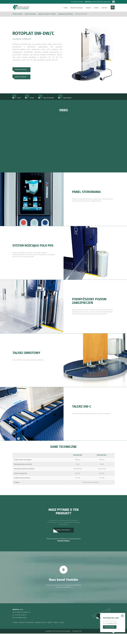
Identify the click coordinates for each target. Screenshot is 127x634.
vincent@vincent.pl (21, 618)
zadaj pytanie (64, 98)
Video (16, 98)
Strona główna (17, 14)
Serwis (96, 8)
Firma (66, 8)
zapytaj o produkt (20, 77)
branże (50, 623)
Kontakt (104, 8)
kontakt (61, 623)
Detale (29, 98)
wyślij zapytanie (109, 627)
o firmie (15, 623)
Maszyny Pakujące (63, 541)
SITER (80, 631)
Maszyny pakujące (76, 8)
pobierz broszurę (20, 70)
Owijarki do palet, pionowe (47, 14)
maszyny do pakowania (26, 623)
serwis (55, 623)
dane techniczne (46, 98)
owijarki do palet (40, 623)
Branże (88, 8)
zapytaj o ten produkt (63, 530)
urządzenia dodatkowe (65, 14)
